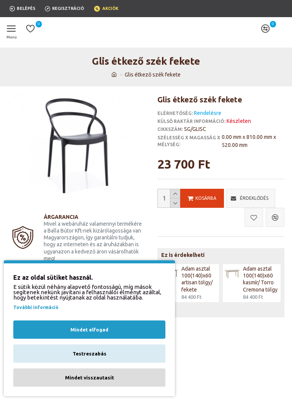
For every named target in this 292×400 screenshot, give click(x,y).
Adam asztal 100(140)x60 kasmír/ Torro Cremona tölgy (260, 279)
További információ (36, 307)
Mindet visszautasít (89, 377)
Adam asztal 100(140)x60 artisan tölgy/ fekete (197, 279)
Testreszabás (89, 353)
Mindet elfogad (89, 329)
